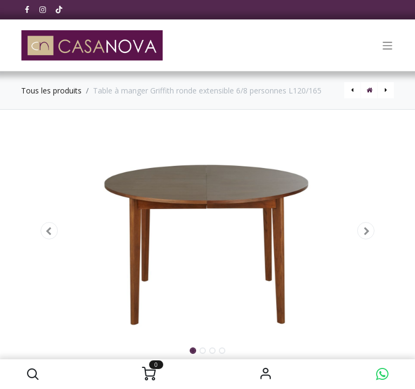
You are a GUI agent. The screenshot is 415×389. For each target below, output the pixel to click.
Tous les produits (51, 90)
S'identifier (265, 374)
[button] (33, 374)
